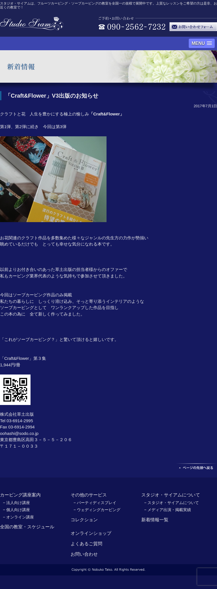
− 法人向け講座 (16, 502)
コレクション (84, 519)
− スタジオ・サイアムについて (171, 502)
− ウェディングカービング (96, 509)
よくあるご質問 (86, 543)
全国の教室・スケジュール (27, 526)
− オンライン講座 (18, 517)
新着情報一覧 (154, 519)
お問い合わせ (84, 554)
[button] (202, 43)
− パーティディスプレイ (94, 502)
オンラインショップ (91, 533)
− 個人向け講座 (16, 509)
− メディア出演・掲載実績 (167, 509)
